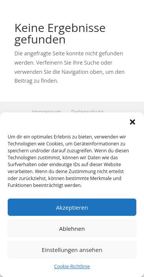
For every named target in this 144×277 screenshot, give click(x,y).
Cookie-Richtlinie (72, 266)
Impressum (46, 111)
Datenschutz (87, 111)
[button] (132, 122)
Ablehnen (72, 228)
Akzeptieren (72, 207)
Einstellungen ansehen (72, 250)
